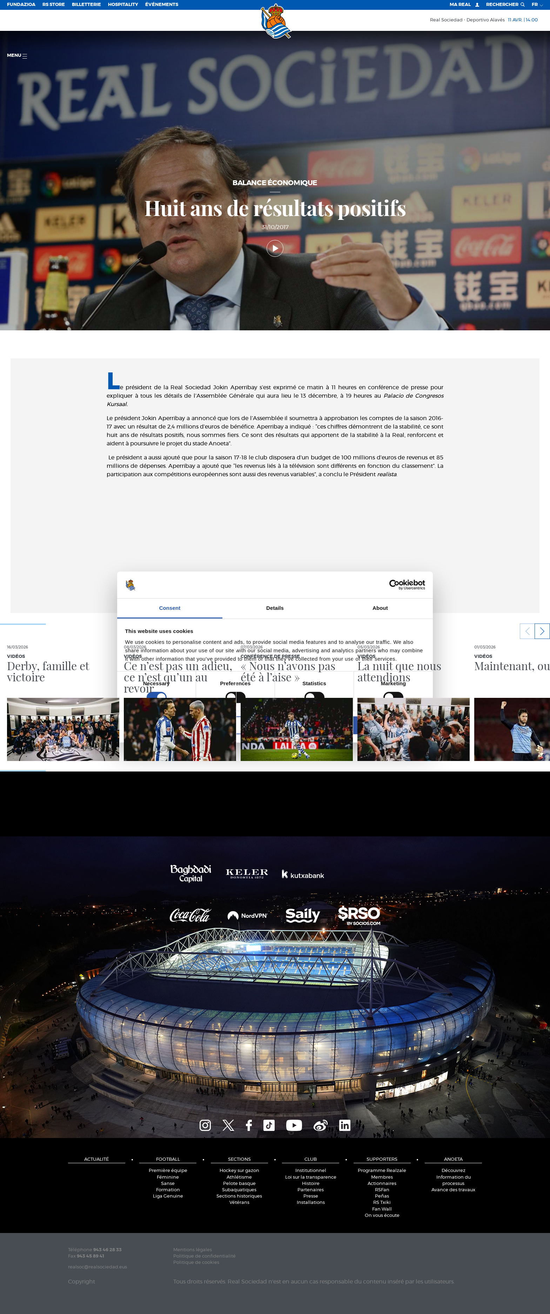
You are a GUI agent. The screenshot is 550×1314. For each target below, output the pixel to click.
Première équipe (168, 1170)
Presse (310, 1196)
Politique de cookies (196, 1262)
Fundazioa (21, 4)
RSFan (382, 1190)
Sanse (168, 1183)
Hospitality (123, 4)
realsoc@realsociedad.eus (97, 1267)
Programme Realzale (382, 1170)
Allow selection (275, 725)
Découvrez (453, 1170)
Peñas (382, 1196)
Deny (174, 725)
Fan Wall (382, 1209)
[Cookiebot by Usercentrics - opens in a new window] (394, 585)
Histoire (311, 1183)
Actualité (96, 1159)
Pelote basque (239, 1183)
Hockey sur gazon (239, 1170)
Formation (168, 1190)
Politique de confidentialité (204, 1256)
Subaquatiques (239, 1190)
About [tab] (380, 608)
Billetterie (86, 4)
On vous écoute (382, 1215)
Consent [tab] (170, 608)
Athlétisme (239, 1177)
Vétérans (239, 1202)
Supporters (382, 1159)
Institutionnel (310, 1170)
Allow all (376, 725)
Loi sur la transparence (310, 1177)
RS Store (53, 4)
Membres (382, 1177)
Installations (311, 1202)
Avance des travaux (453, 1190)
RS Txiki (382, 1202)
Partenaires (310, 1190)
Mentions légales (192, 1250)
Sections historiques (239, 1196)
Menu (17, 56)
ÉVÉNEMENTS (161, 4)
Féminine (168, 1177)
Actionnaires (382, 1183)
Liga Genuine (168, 1196)
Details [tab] (275, 608)
